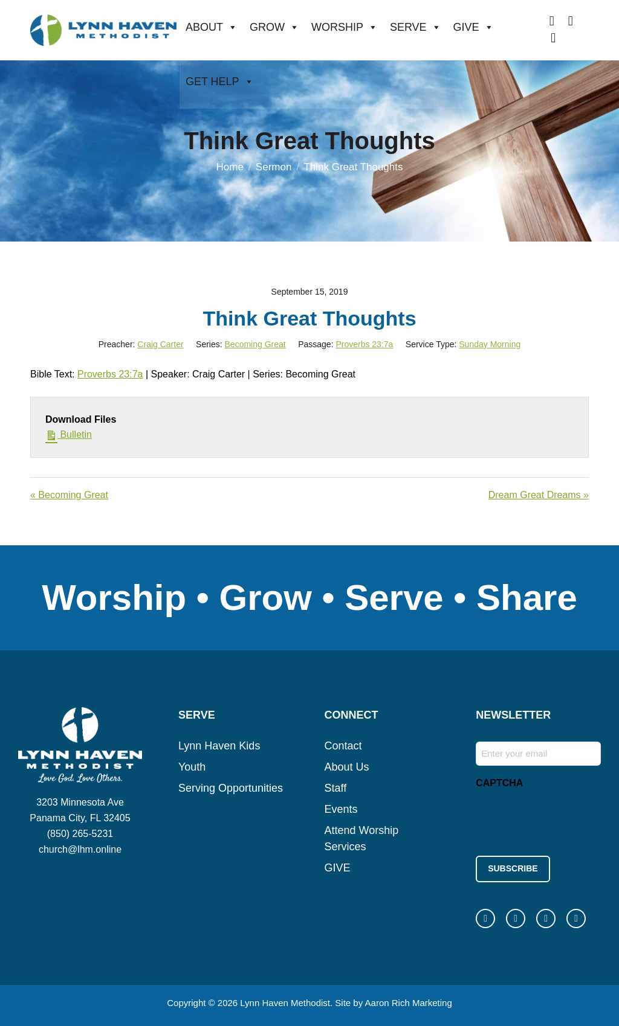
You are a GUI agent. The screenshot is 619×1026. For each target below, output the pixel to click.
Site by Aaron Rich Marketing (393, 1001)
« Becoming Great (69, 495)
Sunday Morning (489, 344)
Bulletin (68, 433)
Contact (343, 746)
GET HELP (220, 81)
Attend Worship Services (362, 838)
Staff (336, 788)
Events (341, 809)
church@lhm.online (80, 849)
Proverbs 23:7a (364, 344)
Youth (192, 767)
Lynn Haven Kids (219, 746)
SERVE (415, 27)
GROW (274, 27)
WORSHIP (344, 27)
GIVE (473, 27)
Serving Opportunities (230, 788)
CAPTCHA (499, 783)
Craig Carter (160, 344)
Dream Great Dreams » (538, 495)
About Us (347, 767)
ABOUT (212, 27)
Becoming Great (255, 344)
